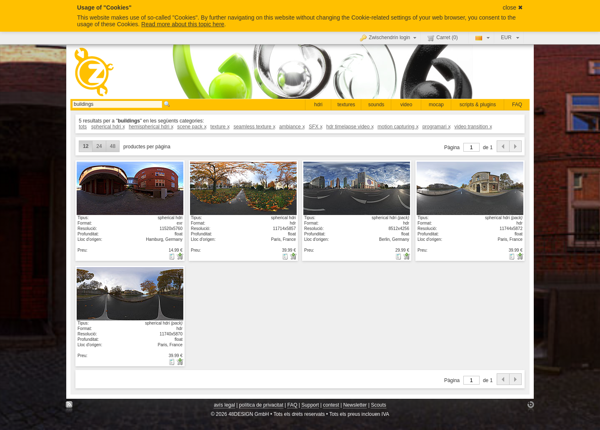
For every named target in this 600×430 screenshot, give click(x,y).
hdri (318, 105)
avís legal (224, 405)
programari (436, 127)
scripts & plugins (478, 105)
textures (346, 105)
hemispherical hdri (151, 127)
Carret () (443, 38)
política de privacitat (261, 405)
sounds (376, 105)
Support (310, 405)
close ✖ (512, 7)
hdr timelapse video (349, 127)
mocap (436, 105)
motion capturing (398, 127)
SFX (315, 127)
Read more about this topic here (182, 24)
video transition (473, 127)
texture (219, 127)
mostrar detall (130, 188)
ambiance (292, 127)
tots (83, 127)
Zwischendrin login (389, 37)
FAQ (517, 105)
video (406, 105)
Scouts (378, 405)
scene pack (191, 127)
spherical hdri (108, 127)
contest (331, 405)
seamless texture (254, 127)
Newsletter (355, 405)
